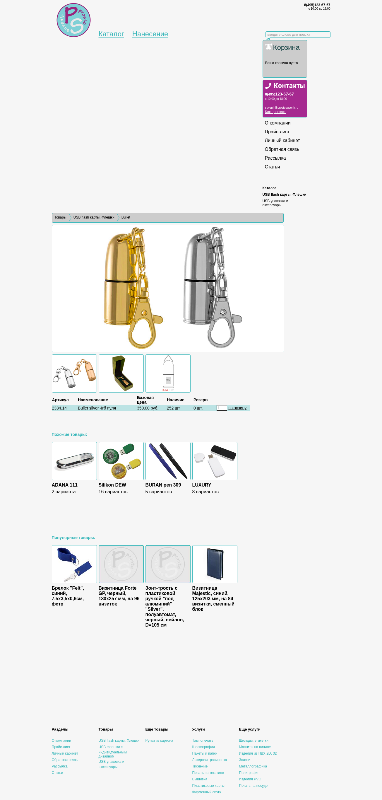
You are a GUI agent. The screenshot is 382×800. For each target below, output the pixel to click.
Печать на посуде (253, 786)
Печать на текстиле (208, 773)
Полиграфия (249, 773)
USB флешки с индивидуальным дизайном (113, 751)
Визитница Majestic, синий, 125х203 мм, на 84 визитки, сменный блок (213, 599)
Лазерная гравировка (209, 760)
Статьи (272, 166)
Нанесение (150, 34)
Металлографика (253, 766)
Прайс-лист (277, 131)
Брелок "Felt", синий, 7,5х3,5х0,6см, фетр (68, 596)
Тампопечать (202, 740)
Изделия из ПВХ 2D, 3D (258, 753)
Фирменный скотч (206, 792)
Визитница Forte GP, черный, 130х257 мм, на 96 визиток (119, 596)
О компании (278, 122)
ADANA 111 (65, 484)
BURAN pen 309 (163, 484)
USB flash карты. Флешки (284, 194)
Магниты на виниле (255, 747)
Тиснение (200, 766)
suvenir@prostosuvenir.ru (282, 107)
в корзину (237, 407)
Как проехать (276, 112)
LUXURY (201, 484)
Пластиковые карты (208, 786)
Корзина (286, 47)
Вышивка (200, 779)
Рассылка (275, 158)
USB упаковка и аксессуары (275, 203)
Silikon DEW (112, 484)
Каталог (111, 34)
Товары (60, 217)
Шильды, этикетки (253, 740)
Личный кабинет (282, 140)
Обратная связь (282, 149)
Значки (245, 760)
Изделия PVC (250, 779)
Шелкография (203, 747)
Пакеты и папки (204, 753)
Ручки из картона (159, 740)
